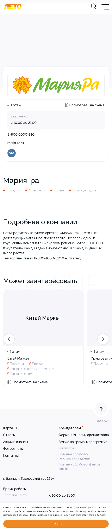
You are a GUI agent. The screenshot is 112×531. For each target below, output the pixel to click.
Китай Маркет (18, 358)
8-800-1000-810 (21, 134)
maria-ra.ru (15, 143)
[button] (9, 339)
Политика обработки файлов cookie (79, 466)
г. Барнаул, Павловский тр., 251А (28, 479)
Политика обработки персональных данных (74, 456)
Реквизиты (66, 448)
